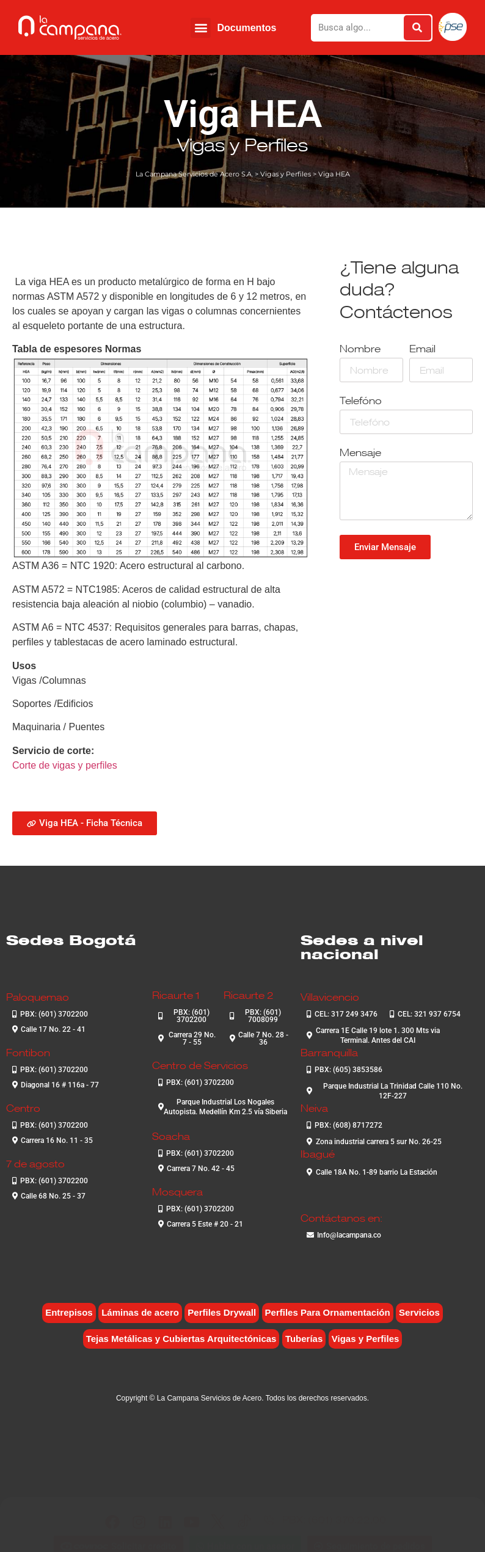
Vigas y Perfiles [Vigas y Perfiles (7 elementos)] (365, 1338)
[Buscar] (417, 27)
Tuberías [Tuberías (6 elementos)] (304, 1338)
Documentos (246, 28)
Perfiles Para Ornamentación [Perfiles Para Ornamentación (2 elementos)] (327, 1312)
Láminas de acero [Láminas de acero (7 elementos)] (140, 1312)
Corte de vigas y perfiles (64, 765)
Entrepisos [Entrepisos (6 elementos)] (69, 1312)
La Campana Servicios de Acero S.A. (194, 174)
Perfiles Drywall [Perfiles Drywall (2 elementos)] (222, 1312)
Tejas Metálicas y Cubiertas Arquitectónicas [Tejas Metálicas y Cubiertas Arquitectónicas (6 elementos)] (181, 1338)
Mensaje (360, 453)
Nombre (360, 349)
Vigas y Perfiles (242, 144)
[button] (201, 28)
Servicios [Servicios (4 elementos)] (419, 1312)
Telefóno (361, 401)
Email (422, 349)
